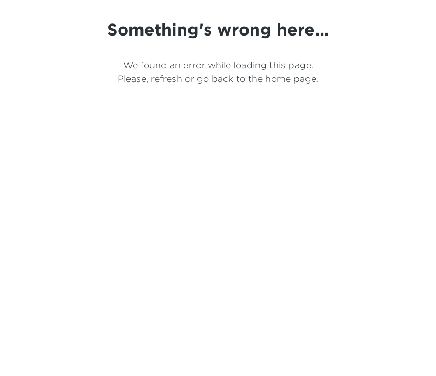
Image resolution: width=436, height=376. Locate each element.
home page (290, 79)
